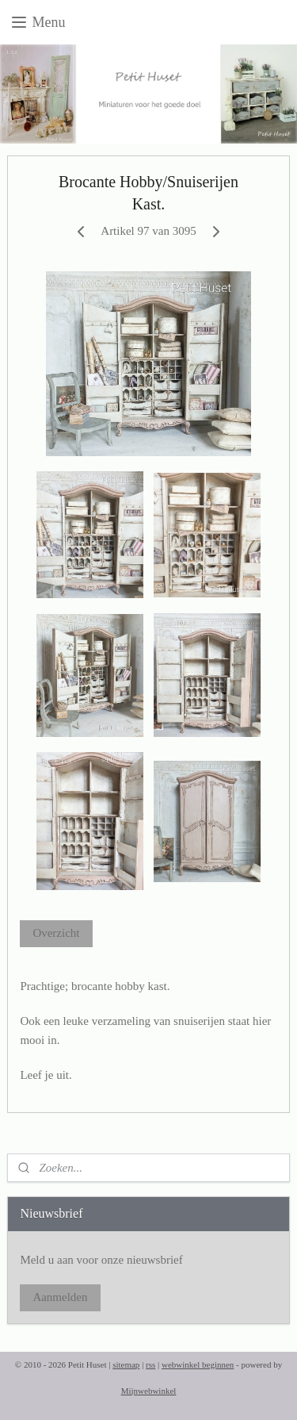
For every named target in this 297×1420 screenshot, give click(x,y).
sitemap (125, 1364)
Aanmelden (59, 1297)
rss (150, 1364)
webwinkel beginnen (198, 1364)
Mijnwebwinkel (149, 1390)
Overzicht (55, 933)
